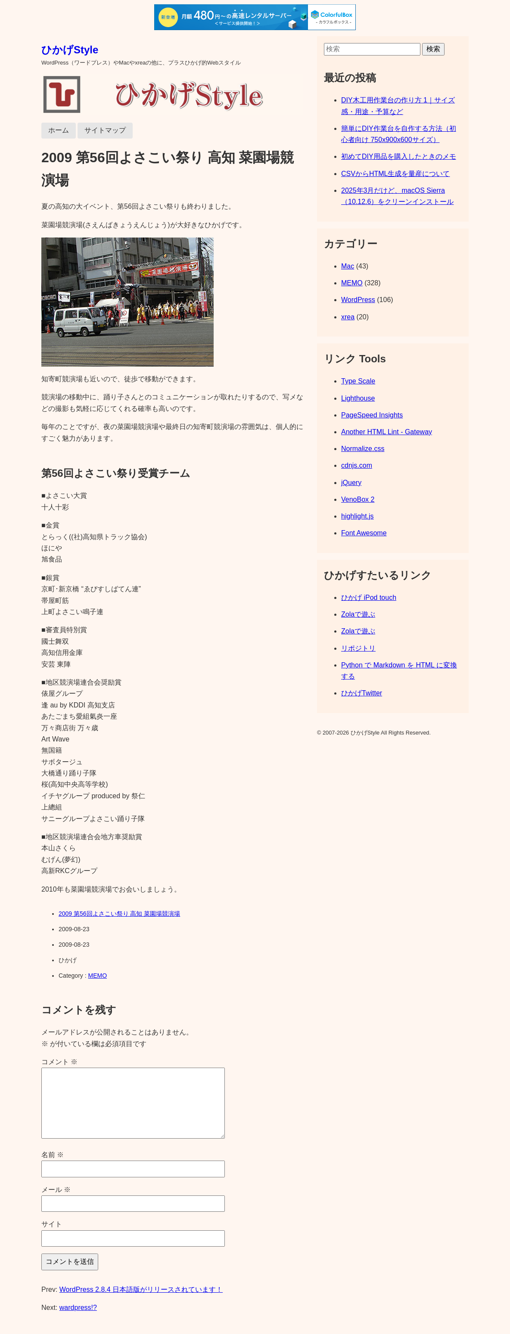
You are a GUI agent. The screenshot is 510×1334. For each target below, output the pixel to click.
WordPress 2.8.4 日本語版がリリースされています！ (141, 1289)
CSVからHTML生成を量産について (395, 173)
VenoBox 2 (357, 499)
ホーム (58, 130)
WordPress (358, 299)
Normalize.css (362, 448)
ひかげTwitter (361, 693)
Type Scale (358, 381)
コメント (59, 1061)
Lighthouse (358, 398)
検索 (433, 48)
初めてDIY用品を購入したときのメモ (398, 156)
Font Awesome (364, 533)
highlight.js (357, 516)
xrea (348, 317)
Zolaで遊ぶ (358, 614)
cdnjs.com (356, 465)
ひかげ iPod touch (368, 597)
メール (56, 1189)
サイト (51, 1224)
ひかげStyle (69, 50)
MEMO (97, 975)
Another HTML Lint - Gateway (386, 431)
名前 (52, 1154)
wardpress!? (78, 1307)
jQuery (351, 482)
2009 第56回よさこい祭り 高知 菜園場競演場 (119, 913)
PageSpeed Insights (372, 415)
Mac (347, 266)
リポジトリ (358, 648)
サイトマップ (105, 130)
